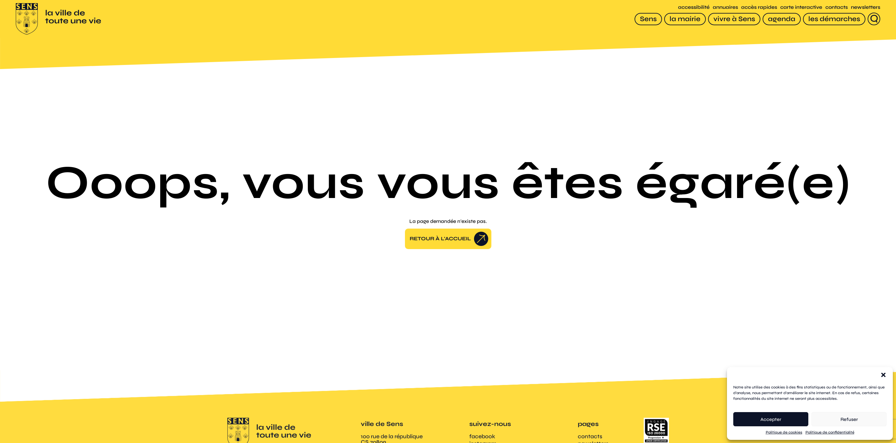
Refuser (849, 419)
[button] (883, 375)
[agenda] (782, 19)
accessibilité (694, 7)
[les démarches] (834, 19)
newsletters (865, 7)
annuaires (725, 7)
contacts (836, 7)
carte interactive (801, 7)
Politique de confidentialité (829, 432)
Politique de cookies (784, 432)
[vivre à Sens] (734, 19)
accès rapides (759, 7)
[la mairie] (685, 19)
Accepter (770, 419)
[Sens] (648, 19)
